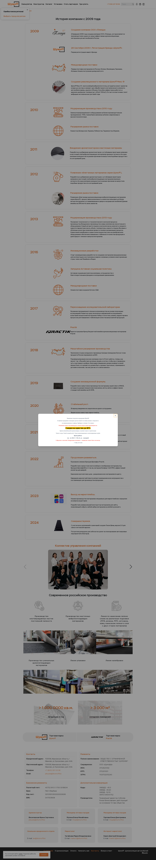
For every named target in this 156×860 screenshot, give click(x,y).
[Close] (115, 415)
